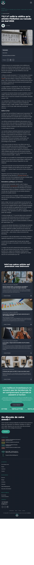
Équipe (2, 467)
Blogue (2, 480)
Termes (16, 511)
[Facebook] (8, 60)
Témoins (19, 511)
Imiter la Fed (5, 52)
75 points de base (22, 175)
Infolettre (3, 482)
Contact (3, 471)
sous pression (13, 186)
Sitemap (23, 511)
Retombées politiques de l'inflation (9, 55)
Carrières (3, 469)
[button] (31, 2)
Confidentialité (11, 511)
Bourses (3, 478)
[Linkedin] (13, 60)
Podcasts (3, 484)
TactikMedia (29, 513)
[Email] (10, 60)
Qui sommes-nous (5, 464)
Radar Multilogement (5, 487)
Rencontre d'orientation (6, 489)
